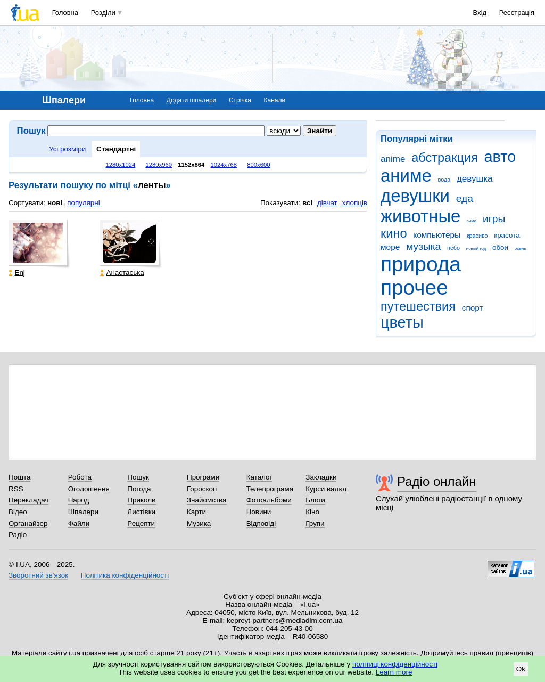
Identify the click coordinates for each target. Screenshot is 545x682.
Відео (18, 512)
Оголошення (89, 489)
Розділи (103, 13)
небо (453, 248)
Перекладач (28, 500)
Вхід (480, 13)
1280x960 (158, 164)
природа (421, 264)
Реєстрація (516, 13)
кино (394, 233)
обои (500, 247)
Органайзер (28, 523)
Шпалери (83, 512)
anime (393, 159)
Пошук (138, 477)
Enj (16, 273)
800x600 (258, 164)
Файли (79, 523)
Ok (520, 669)
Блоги (315, 500)
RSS (16, 489)
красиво (477, 235)
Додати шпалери (191, 100)
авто (500, 156)
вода (444, 179)
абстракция (444, 158)
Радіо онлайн (436, 481)
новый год (476, 248)
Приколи (141, 500)
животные (420, 216)
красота (506, 235)
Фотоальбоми (269, 500)
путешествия (418, 306)
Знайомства (207, 500)
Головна (65, 13)
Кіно (312, 512)
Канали (275, 100)
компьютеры (436, 234)
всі (307, 203)
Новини (258, 512)
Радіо (18, 535)
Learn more (394, 672)
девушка (475, 179)
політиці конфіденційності (394, 664)
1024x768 (224, 164)
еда (464, 198)
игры (494, 218)
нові (54, 203)
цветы (402, 322)
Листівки (141, 512)
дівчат (327, 203)
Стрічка (240, 100)
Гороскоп (202, 489)
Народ (78, 500)
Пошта (19, 477)
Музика (199, 523)
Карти (196, 512)
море (390, 246)
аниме (406, 175)
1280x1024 (120, 164)
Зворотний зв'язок (38, 575)
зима (471, 220)
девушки (415, 196)
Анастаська (122, 273)
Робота (80, 477)
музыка (423, 246)
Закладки (320, 477)
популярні (83, 203)
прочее (414, 287)
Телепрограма (270, 489)
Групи (314, 523)
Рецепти (141, 523)
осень (520, 248)
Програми (203, 477)
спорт (472, 307)
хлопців (354, 203)
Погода (139, 489)
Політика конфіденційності (125, 575)
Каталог (259, 477)
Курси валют (326, 489)
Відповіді (261, 523)
